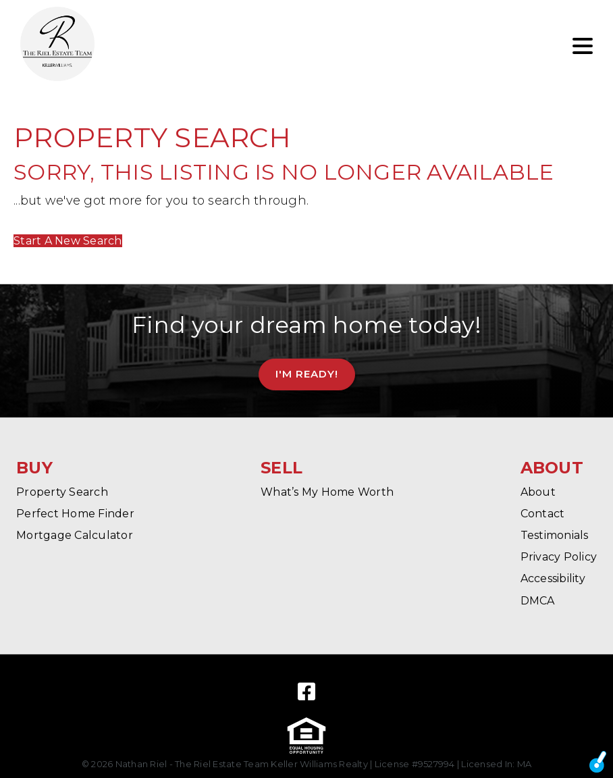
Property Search (62, 492)
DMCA (538, 600)
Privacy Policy (559, 556)
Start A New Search (68, 240)
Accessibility (553, 578)
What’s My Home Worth (327, 492)
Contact (543, 513)
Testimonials (555, 535)
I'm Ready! (306, 373)
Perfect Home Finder (75, 513)
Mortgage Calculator (74, 535)
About (538, 492)
